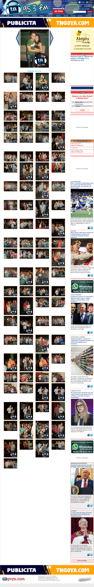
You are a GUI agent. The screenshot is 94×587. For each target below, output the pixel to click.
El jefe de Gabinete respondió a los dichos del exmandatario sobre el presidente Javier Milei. (81, 327)
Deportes (66, 15)
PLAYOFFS (73, 231)
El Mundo (58, 15)
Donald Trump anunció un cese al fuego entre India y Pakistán (81, 466)
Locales (8, 15)
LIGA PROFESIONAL (76, 181)
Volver (34, 474)
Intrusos (80, 15)
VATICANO (73, 511)
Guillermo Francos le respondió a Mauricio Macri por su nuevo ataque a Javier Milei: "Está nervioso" (82, 299)
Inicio (2, 15)
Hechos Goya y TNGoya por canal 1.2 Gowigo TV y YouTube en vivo (82, 58)
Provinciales (16, 15)
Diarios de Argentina (82, 560)
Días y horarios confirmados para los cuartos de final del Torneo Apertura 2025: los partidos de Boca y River (82, 185)
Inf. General (49, 15)
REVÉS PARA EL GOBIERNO (78, 337)
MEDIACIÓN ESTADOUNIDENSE (79, 463)
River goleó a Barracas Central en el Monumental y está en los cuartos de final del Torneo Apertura (82, 235)
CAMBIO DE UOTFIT (76, 390)
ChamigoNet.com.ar (54, 580)
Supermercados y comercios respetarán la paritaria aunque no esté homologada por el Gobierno (82, 341)
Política (41, 15)
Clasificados (89, 15)
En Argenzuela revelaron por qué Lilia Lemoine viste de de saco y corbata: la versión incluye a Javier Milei (82, 395)
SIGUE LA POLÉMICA (76, 294)
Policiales (34, 15)
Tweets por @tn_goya (78, 88)
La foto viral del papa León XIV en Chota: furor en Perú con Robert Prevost (81, 514)
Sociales (73, 15)
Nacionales (26, 15)
